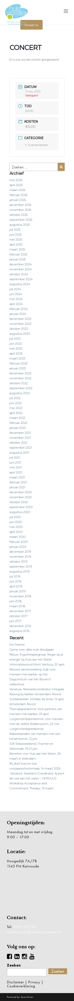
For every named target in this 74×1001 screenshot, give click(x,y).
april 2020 (16, 532)
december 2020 (20, 492)
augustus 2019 (19, 571)
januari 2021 (17, 487)
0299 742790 (25, 926)
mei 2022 (15, 408)
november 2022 (20, 378)
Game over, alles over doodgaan (31, 649)
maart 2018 (17, 606)
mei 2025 (15, 239)
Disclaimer (15, 982)
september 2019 (20, 566)
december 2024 (20, 264)
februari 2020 (18, 542)
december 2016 (20, 626)
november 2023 (20, 324)
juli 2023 (15, 338)
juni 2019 (15, 581)
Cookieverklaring (21, 986)
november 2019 (20, 556)
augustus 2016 (19, 631)
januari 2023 (17, 368)
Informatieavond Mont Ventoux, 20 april (36, 664)
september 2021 (20, 447)
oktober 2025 (18, 215)
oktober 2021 (18, 443)
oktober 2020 (18, 502)
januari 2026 (17, 200)
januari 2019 (17, 591)
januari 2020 (17, 547)
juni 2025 (15, 234)
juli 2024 (15, 289)
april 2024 (16, 304)
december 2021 (20, 433)
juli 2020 (15, 517)
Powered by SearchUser (20, 997)
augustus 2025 (19, 225)
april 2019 (15, 586)
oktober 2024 (18, 274)
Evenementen (36, 145)
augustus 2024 (19, 284)
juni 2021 (15, 462)
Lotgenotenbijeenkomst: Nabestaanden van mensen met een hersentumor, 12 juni (35, 734)
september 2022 (20, 388)
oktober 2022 (18, 383)
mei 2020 (16, 527)
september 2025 (20, 220)
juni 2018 (15, 601)
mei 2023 (15, 348)
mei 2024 (15, 299)
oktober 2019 (18, 561)
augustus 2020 (19, 512)
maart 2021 (17, 477)
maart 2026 (17, 190)
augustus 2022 (19, 393)
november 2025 (20, 210)
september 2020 (21, 507)
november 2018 (20, 596)
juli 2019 (14, 576)
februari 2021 (18, 482)
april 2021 (15, 472)
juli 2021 (14, 457)
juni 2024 (15, 294)
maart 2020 (17, 537)
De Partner (17, 644)
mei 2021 (15, 467)
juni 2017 (15, 621)
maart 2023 (17, 358)
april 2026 (15, 185)
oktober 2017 (18, 616)
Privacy (34, 982)
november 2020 (20, 497)
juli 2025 (14, 229)
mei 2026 (15, 180)
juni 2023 (15, 343)
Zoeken (14, 965)
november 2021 (20, 438)
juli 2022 (15, 398)
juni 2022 (15, 403)
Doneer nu (31, 25)
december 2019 (20, 552)
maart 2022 (17, 418)
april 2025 (15, 244)
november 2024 (20, 269)
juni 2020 (15, 522)
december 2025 (20, 205)
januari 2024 (17, 314)
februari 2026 (18, 195)
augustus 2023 (19, 334)
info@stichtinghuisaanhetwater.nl (34, 931)
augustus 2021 (19, 452)
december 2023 (20, 319)
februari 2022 (18, 423)
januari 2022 (17, 428)
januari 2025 (17, 259)
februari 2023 (18, 363)
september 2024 (21, 279)
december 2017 (20, 611)
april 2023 (15, 353)
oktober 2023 (18, 329)
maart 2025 (17, 249)
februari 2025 (18, 254)
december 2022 (20, 373)
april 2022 (15, 413)
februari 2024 (18, 309)
